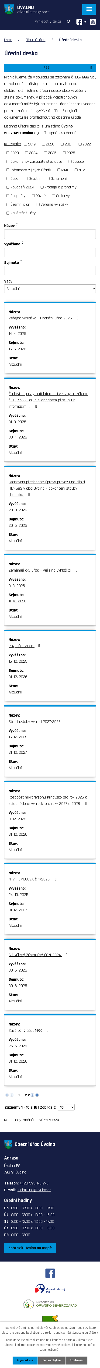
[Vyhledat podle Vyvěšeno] (50, 252)
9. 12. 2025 (17, 819)
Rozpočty (17, 195)
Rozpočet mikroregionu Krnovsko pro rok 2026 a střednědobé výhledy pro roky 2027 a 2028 (49, 800)
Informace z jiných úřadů (30, 170)
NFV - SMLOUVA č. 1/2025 (33, 879)
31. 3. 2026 (17, 421)
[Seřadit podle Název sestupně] (17, 225)
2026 (71, 153)
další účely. (92, 1333)
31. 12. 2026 (18, 676)
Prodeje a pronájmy (60, 187)
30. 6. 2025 (18, 970)
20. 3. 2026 (18, 510)
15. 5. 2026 (17, 349)
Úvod (8, 39)
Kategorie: (12, 144)
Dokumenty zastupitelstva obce (36, 161)
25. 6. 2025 (18, 1046)
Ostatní (34, 178)
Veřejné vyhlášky (54, 204)
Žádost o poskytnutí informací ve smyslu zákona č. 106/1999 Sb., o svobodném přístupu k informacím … (48, 400)
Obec (14, 178)
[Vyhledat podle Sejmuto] (50, 270)
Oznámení (59, 178)
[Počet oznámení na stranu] (66, 1107)
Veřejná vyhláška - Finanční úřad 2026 (44, 318)
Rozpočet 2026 (25, 646)
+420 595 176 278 (34, 1183)
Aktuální (15, 364)
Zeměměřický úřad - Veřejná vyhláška (44, 570)
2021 (68, 144)
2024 (33, 153)
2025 (52, 153)
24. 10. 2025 (18, 894)
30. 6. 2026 (18, 525)
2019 (32, 144)
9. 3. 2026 (17, 585)
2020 (50, 144)
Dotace (78, 161)
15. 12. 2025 (18, 661)
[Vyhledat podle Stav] (50, 288)
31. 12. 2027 (18, 752)
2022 (87, 144)
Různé (41, 195)
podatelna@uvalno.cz (34, 1190)
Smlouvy (63, 195)
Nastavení (76, 1360)
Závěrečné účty (23, 213)
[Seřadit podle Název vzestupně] (17, 223)
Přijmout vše (25, 1360)
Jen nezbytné (51, 1360)
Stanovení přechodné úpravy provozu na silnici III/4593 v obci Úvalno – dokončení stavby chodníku (47, 488)
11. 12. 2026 (17, 601)
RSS (68, 67)
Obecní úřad (35, 39)
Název (9, 225)
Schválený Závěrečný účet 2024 (39, 955)
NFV (82, 170)
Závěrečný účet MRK (30, 1030)
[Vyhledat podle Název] (50, 234)
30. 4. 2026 (18, 437)
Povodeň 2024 (22, 187)
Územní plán (20, 204)
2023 (14, 153)
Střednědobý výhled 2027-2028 (39, 721)
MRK (64, 170)
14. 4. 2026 (17, 333)
